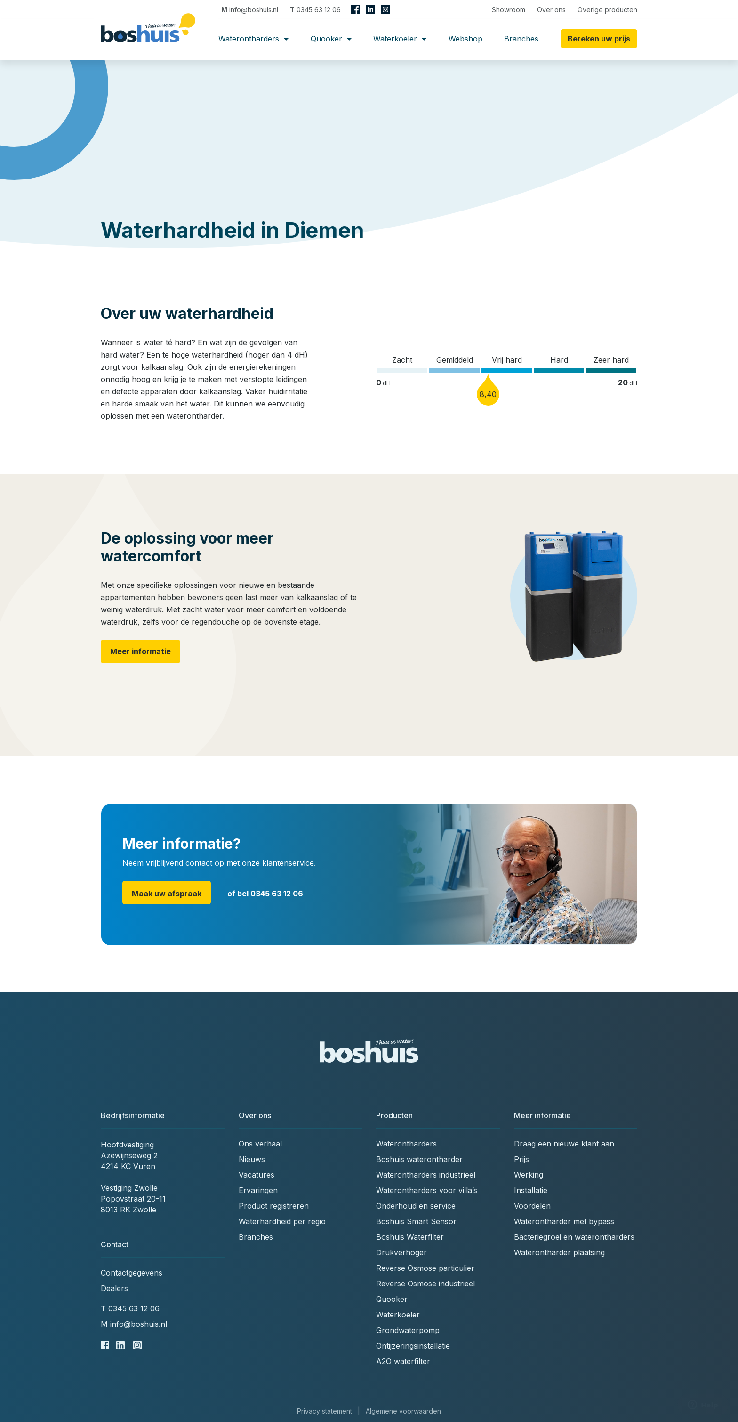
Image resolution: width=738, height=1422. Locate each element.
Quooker (331, 38)
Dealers (114, 1288)
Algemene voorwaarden (403, 1411)
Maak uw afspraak (166, 893)
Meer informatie (140, 651)
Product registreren (274, 1206)
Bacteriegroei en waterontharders (574, 1237)
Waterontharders (253, 38)
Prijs (521, 1159)
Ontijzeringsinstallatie (413, 1345)
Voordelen (532, 1206)
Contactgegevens (131, 1272)
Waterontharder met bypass (564, 1221)
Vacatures (256, 1174)
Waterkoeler (399, 38)
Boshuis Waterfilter (410, 1237)
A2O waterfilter (403, 1361)
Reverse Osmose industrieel (425, 1283)
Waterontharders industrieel (425, 1174)
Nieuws (252, 1159)
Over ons (551, 10)
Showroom (508, 10)
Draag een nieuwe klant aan (564, 1143)
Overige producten (607, 10)
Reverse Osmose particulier (425, 1268)
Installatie (530, 1190)
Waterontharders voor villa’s (426, 1190)
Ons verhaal (260, 1143)
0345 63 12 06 (315, 10)
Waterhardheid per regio (282, 1221)
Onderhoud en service (416, 1206)
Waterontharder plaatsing (559, 1252)
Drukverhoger (401, 1252)
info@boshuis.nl (249, 10)
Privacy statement (324, 1411)
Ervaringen (258, 1190)
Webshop (465, 38)
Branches (521, 38)
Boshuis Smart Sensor (416, 1221)
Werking (528, 1174)
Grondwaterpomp (408, 1330)
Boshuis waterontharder (419, 1159)
